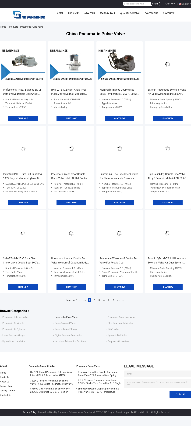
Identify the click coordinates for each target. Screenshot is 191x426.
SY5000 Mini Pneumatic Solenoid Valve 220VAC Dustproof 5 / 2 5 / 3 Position (50, 390)
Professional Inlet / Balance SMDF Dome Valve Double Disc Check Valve (22, 92)
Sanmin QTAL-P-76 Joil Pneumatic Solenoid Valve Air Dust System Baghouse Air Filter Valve (167, 261)
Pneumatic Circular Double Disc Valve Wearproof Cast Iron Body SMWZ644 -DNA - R (69, 261)
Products (74, 13)
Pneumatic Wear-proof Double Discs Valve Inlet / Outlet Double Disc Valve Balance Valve (69, 176)
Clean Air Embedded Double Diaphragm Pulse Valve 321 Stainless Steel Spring (97, 374)
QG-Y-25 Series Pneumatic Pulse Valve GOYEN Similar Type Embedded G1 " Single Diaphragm (99, 382)
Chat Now (170, 3)
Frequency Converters (118, 341)
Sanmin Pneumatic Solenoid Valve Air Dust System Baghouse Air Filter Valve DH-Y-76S (167, 92)
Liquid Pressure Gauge (13, 335)
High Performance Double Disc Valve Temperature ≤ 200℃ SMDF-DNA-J (118, 92)
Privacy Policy (29, 412)
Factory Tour (108, 13)
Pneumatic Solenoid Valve (15, 317)
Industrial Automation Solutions (70, 341)
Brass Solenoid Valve (65, 323)
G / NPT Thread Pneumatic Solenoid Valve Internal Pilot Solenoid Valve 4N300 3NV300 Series (51, 374)
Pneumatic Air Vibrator (13, 323)
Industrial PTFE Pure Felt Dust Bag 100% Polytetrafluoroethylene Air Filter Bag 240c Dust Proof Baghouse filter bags (22, 176)
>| (123, 300)
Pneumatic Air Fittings (66, 329)
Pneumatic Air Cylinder (13, 329)
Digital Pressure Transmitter (68, 335)
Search (155, 4)
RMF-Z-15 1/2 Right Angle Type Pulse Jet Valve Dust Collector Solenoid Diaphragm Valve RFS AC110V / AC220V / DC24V (68, 92)
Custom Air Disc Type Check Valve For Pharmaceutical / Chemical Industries (118, 176)
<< (84, 300)
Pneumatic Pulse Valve (66, 317)
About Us (89, 13)
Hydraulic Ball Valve (117, 335)
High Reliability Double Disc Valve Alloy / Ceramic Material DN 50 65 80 (167, 176)
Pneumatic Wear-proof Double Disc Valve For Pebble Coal (119, 260)
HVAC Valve (113, 329)
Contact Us (151, 13)
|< (80, 300)
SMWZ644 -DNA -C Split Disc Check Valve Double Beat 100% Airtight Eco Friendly (20, 261)
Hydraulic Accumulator (13, 341)
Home (60, 13)
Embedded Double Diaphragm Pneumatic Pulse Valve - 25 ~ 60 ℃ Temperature (98, 390)
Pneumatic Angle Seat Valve (121, 317)
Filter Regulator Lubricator (120, 323)
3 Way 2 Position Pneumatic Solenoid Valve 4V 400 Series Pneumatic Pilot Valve (51, 382)
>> (118, 300)
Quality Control (130, 13)
